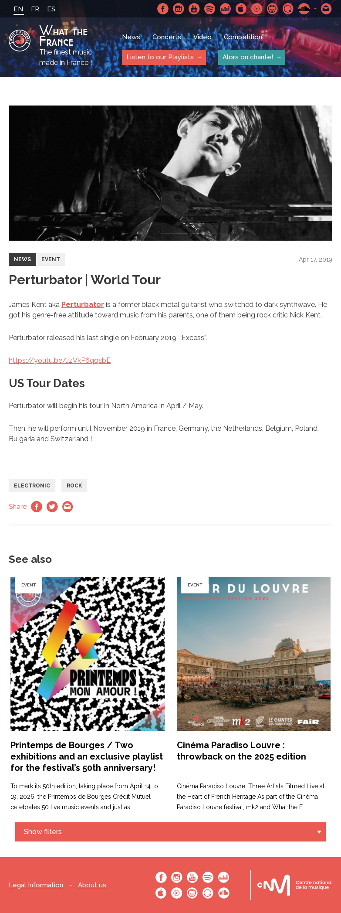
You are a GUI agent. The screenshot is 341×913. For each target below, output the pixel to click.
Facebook (163, 8)
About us (92, 885)
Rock (74, 486)
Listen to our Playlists (160, 57)
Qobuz (288, 8)
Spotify (210, 8)
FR (35, 9)
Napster (272, 8)
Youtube (194, 8)
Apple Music (241, 8)
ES (51, 9)
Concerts (166, 37)
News (131, 37)
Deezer (225, 8)
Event (50, 259)
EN (18, 9)
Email (68, 506)
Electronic (32, 486)
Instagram (178, 8)
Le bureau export (294, 885)
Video (202, 37)
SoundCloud (304, 8)
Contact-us (326, 8)
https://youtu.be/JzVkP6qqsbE (60, 360)
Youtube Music (257, 8)
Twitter (52, 506)
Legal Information (36, 885)
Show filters (43, 832)
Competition (243, 37)
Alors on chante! (248, 57)
